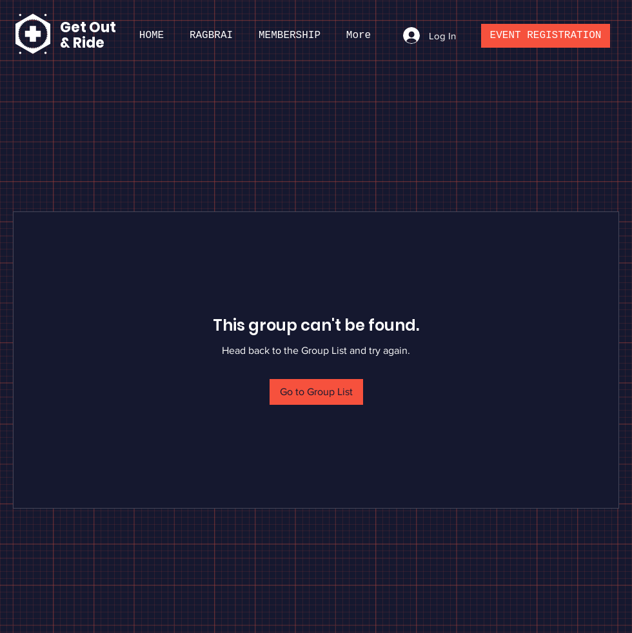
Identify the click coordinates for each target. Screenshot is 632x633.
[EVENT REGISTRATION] (545, 36)
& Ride (82, 43)
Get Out (89, 27)
